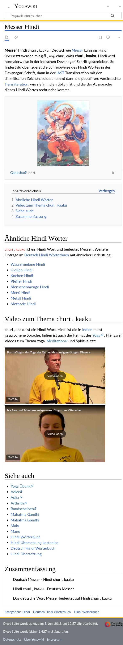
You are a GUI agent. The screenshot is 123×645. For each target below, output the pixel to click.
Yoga (96, 335)
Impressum (54, 639)
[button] (55, 375)
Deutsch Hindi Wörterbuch (46, 255)
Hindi (26, 612)
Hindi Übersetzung (26, 554)
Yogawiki (25, 6)
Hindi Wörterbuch (26, 537)
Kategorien (12, 612)
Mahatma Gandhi (25, 514)
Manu (15, 531)
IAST (60, 72)
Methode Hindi (23, 303)
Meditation (56, 340)
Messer (77, 50)
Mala (15, 525)
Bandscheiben (22, 508)
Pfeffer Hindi (21, 281)
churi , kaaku (15, 249)
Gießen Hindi (22, 270)
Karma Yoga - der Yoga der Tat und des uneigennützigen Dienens (49, 352)
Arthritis (17, 503)
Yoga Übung (21, 486)
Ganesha (17, 172)
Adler (15, 491)
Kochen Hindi (22, 275)
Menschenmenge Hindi (30, 287)
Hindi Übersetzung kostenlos (34, 542)
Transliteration (16, 84)
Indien (87, 329)
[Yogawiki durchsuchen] (63, 15)
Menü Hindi (20, 292)
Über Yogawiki (34, 639)
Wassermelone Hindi (28, 264)
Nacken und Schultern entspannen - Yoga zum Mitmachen (44, 410)
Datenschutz (12, 639)
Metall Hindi (21, 298)
